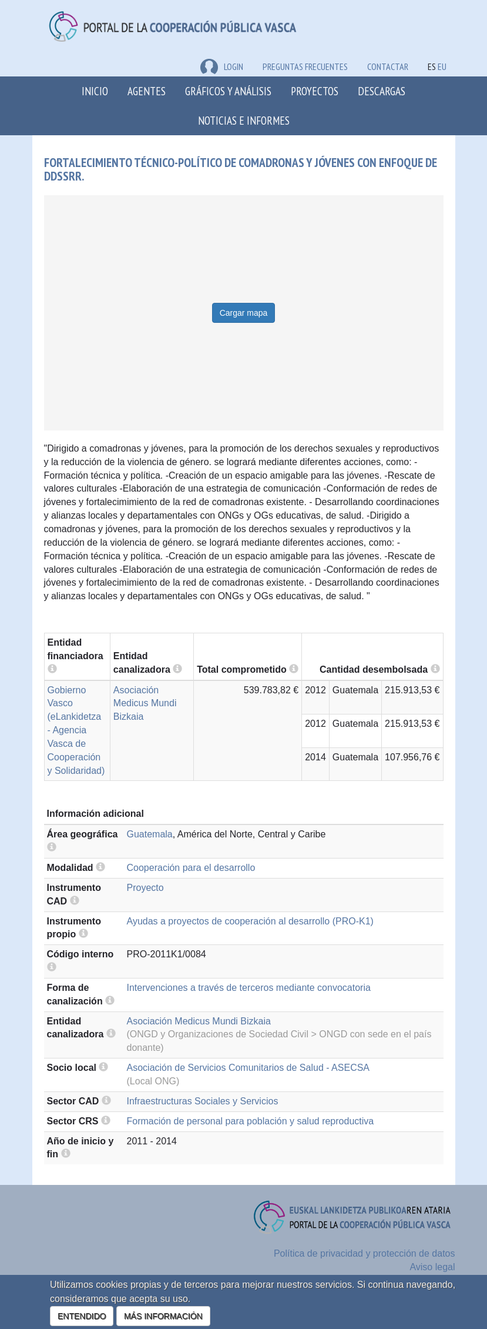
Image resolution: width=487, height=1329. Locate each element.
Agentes (146, 91)
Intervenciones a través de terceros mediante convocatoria (249, 988)
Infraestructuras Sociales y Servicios (202, 1101)
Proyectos (314, 91)
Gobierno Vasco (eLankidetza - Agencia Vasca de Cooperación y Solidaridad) (76, 730)
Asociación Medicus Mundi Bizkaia (145, 703)
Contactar (387, 66)
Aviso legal (432, 1267)
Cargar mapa (244, 313)
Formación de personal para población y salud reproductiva (250, 1121)
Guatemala (150, 834)
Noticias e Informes (244, 120)
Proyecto (145, 888)
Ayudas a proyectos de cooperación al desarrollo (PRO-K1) (250, 921)
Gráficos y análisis (228, 91)
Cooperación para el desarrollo (191, 868)
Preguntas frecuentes (305, 66)
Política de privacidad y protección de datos (364, 1253)
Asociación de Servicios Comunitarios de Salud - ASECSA (248, 1068)
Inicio (95, 91)
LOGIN (221, 66)
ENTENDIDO (82, 1316)
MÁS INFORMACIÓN (163, 1316)
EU (442, 66)
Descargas (381, 91)
